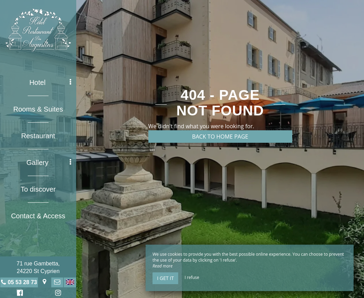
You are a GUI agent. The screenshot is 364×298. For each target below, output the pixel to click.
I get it (165, 278)
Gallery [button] (48, 162)
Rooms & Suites (38, 109)
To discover (37, 189)
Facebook (19, 293)
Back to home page (220, 136)
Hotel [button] (50, 82)
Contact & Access (38, 216)
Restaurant (38, 136)
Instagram (57, 293)
